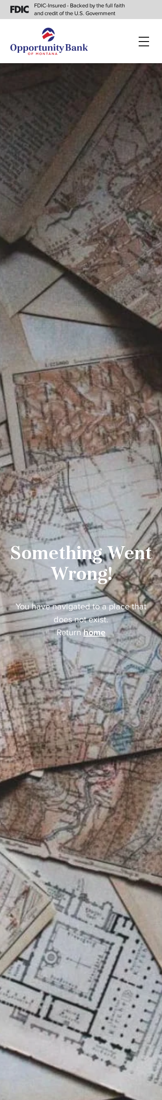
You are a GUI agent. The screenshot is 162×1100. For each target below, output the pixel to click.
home (94, 632)
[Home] (49, 41)
